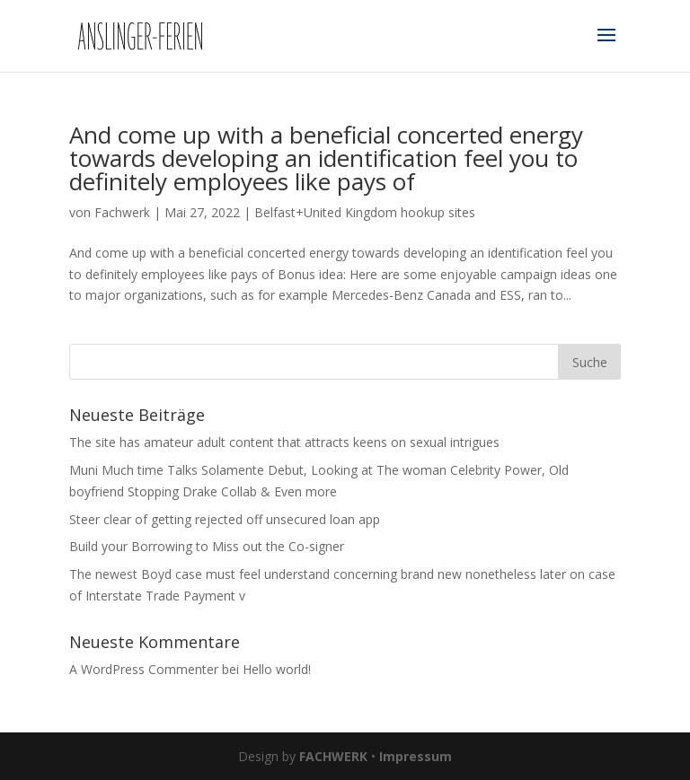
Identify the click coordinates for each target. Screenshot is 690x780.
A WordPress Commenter (143, 669)
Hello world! (277, 669)
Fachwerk (122, 212)
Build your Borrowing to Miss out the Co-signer (206, 546)
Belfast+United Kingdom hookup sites (364, 212)
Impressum (415, 756)
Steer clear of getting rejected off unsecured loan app (224, 519)
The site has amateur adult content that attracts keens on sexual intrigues (284, 442)
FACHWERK (333, 756)
